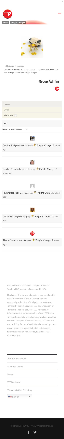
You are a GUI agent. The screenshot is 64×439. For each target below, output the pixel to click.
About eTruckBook (16, 358)
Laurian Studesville (12, 169)
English (13, 397)
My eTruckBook (15, 366)
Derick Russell (10, 216)
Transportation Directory (19, 390)
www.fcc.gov (13, 335)
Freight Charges (44, 145)
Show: (5, 129)
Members (10, 115)
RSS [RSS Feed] (6, 123)
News (10, 374)
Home (5, 23)
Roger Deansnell (11, 192)
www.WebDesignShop (41, 425)
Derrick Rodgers (11, 145)
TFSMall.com (14, 382)
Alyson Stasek (10, 240)
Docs (6, 109)
